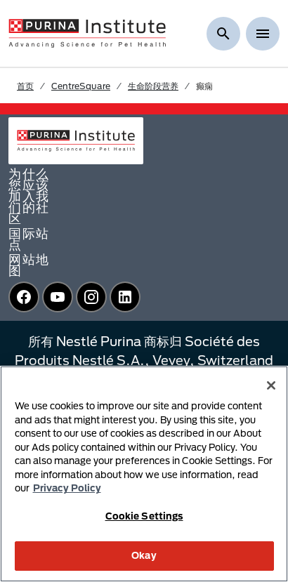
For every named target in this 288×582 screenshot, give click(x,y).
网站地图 (29, 264)
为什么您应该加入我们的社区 (29, 196)
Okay (144, 555)
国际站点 (29, 238)
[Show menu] (263, 34)
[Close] (271, 385)
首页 (25, 86)
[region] (144, 474)
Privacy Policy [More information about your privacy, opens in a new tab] (67, 488)
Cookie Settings (144, 516)
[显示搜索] (223, 34)
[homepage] (87, 32)
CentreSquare (80, 86)
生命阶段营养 (153, 86)
